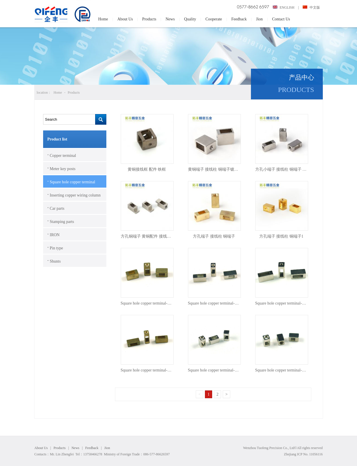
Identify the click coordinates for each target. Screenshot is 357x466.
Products (149, 19)
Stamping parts (60, 221)
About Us (125, 19)
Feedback (239, 19)
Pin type (55, 247)
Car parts (55, 208)
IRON (53, 234)
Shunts (54, 260)
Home (103, 19)
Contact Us (281, 19)
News (170, 19)
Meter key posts (61, 168)
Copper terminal (61, 155)
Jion (259, 19)
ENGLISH (284, 7)
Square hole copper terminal (71, 181)
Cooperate (214, 19)
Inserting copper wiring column (74, 194)
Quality (190, 19)
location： (44, 92)
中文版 (311, 7)
